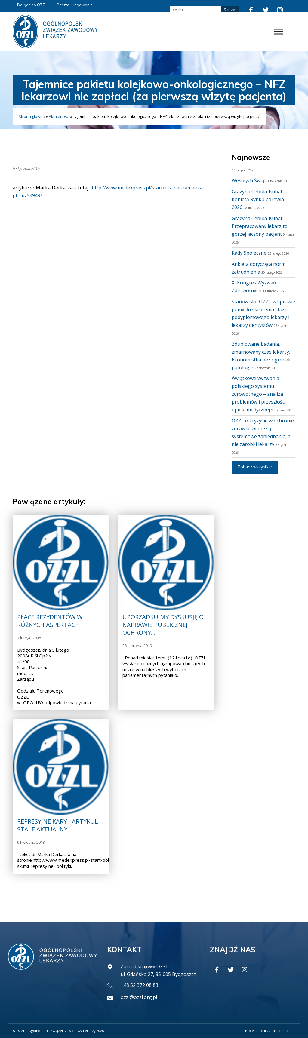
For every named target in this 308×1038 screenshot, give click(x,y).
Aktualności (59, 116)
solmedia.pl (286, 1030)
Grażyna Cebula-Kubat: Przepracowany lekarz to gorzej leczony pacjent (260, 226)
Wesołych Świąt (249, 180)
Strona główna (32, 116)
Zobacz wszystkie (255, 467)
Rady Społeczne (249, 253)
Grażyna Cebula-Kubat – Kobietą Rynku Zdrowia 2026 (259, 199)
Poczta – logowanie (75, 4)
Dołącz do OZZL (32, 4)
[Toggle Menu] (278, 31)
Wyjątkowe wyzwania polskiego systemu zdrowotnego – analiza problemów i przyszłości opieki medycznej (259, 394)
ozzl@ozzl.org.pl (139, 997)
